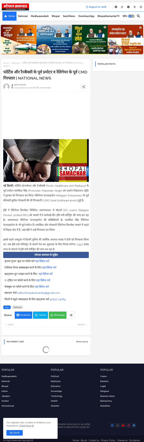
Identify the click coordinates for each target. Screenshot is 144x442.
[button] (131, 16)
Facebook (25, 315)
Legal (103, 386)
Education (55, 386)
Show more (82, 341)
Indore (5, 391)
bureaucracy (106, 401)
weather (55, 406)
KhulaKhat (105, 406)
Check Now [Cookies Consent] (25, 425)
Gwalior (5, 401)
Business (104, 381)
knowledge (56, 391)
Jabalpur (6, 396)
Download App (86, 16)
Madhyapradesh (40, 16)
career (103, 376)
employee (56, 381)
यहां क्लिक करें (42, 261)
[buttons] (116, 6)
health (54, 401)
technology (56, 396)
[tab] (9, 16)
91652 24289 (58, 299)
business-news (107, 396)
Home (11, 16)
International (8, 406)
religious (104, 391)
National (23, 16)
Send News (69, 16)
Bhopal (56, 16)
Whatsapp (59, 315)
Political (55, 376)
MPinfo (126, 16)
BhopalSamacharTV (109, 16)
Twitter (42, 315)
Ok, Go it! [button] (15, 432)
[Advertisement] (46, 116)
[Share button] (71, 315)
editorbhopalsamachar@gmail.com (38, 292)
